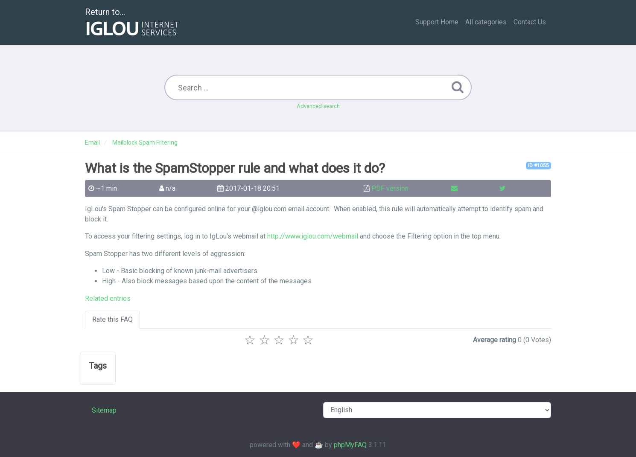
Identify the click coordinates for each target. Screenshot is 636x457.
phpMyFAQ (350, 445)
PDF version (389, 188)
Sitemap (104, 410)
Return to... (133, 23)
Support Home (436, 22)
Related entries (108, 298)
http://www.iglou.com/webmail (312, 236)
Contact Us (529, 22)
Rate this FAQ (112, 319)
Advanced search (318, 106)
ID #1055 (538, 166)
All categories (486, 22)
